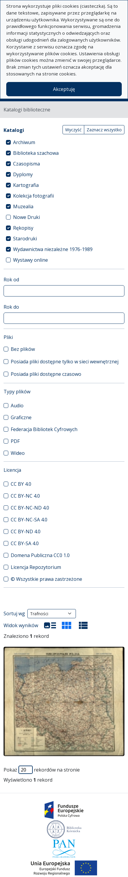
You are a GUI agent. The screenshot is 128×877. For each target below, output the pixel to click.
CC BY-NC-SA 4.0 (29, 519)
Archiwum (24, 142)
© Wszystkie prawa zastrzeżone (46, 579)
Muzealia (23, 206)
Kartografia (26, 185)
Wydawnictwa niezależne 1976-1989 (53, 249)
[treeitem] (64, 142)
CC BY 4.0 (21, 484)
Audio (17, 405)
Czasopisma (26, 163)
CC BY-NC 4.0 (25, 496)
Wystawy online (30, 260)
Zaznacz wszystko (104, 130)
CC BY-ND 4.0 (25, 531)
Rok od (11, 279)
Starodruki (25, 238)
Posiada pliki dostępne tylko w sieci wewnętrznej (64, 361)
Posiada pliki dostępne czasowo (46, 374)
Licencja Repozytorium (36, 567)
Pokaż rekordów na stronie (42, 770)
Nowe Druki (26, 217)
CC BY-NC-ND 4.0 (30, 507)
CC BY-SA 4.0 (25, 543)
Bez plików (23, 349)
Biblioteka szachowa (36, 153)
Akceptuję (64, 89)
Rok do (11, 307)
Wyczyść (73, 130)
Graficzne (21, 417)
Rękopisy (23, 228)
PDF (15, 441)
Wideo (18, 453)
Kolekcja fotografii (33, 196)
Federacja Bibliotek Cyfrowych (44, 429)
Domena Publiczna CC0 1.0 (40, 555)
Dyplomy (23, 174)
